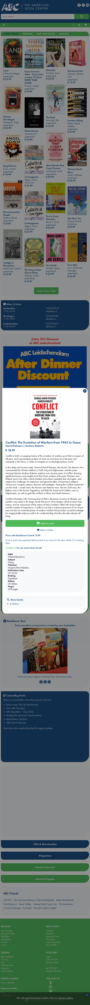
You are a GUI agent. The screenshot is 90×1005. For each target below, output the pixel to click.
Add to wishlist (45, 530)
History (15, 603)
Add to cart (45, 523)
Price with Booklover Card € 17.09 (23, 535)
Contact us (11, 547)
